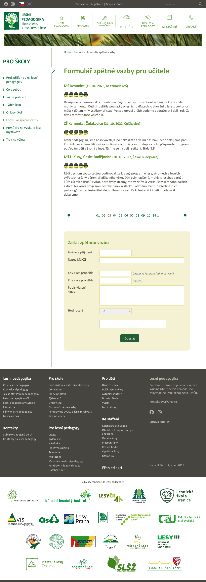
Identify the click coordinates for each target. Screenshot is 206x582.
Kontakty (10, 427)
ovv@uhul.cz (168, 401)
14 (154, 215)
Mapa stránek (114, 4)
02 (104, 215)
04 (115, 215)
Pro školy (16, 61)
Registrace (96, 4)
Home (68, 52)
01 (98, 215)
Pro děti (108, 378)
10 (149, 215)
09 (143, 215)
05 (120, 215)
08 (137, 215)
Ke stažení (110, 419)
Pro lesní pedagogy (64, 427)
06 (126, 215)
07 (132, 215)
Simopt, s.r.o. (168, 465)
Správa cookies (160, 422)
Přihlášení (81, 4)
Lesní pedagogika (17, 378)
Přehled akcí (112, 467)
